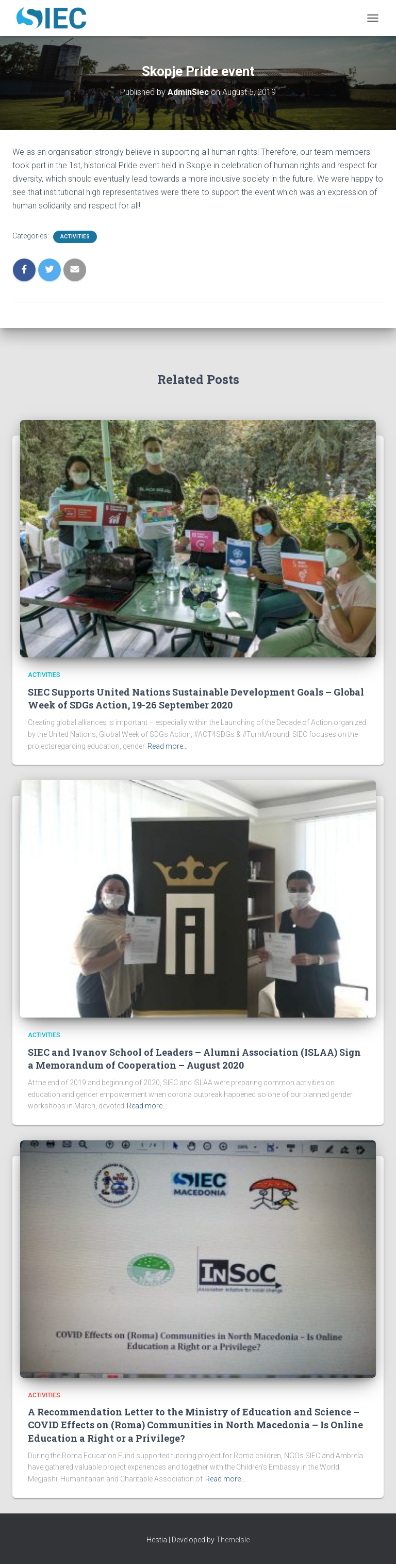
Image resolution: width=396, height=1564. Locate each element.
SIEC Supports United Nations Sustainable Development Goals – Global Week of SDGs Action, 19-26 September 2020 (196, 698)
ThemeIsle (233, 1540)
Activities (75, 236)
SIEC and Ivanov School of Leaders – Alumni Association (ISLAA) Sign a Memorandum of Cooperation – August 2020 (194, 1058)
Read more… (167, 746)
